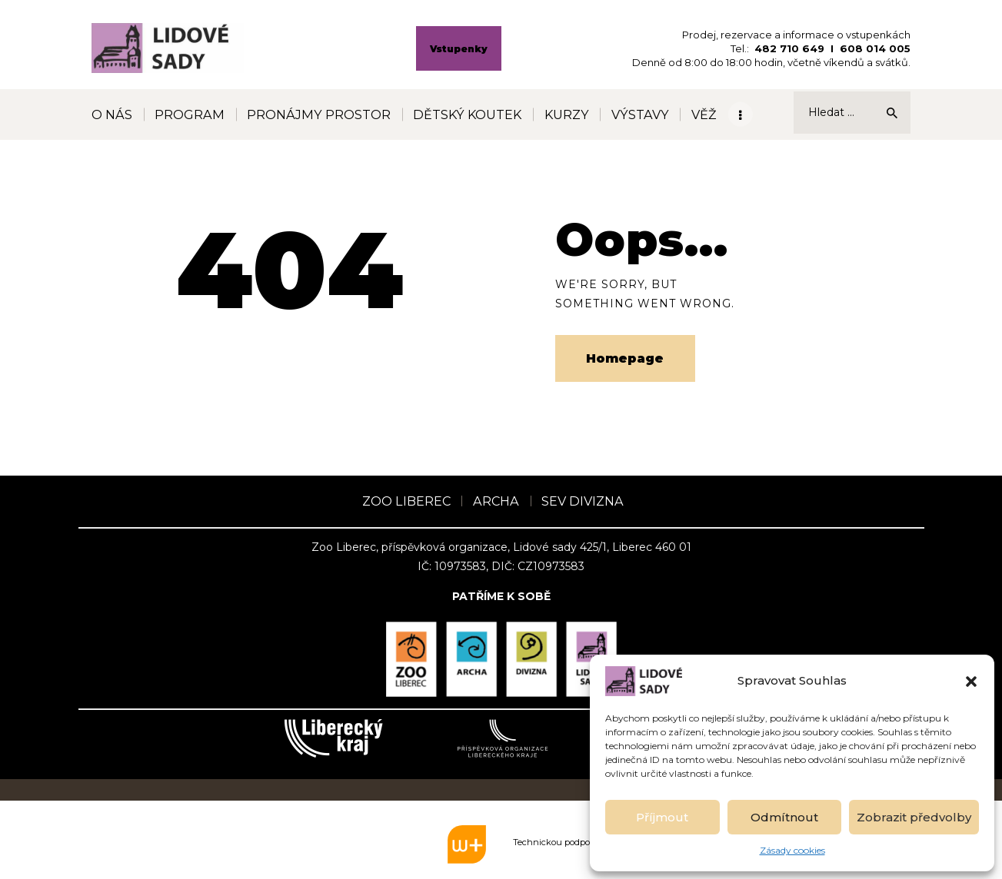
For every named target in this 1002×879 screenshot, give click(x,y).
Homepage (625, 358)
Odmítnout (784, 817)
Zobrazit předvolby (914, 817)
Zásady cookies (792, 850)
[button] (971, 681)
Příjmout (662, 817)
